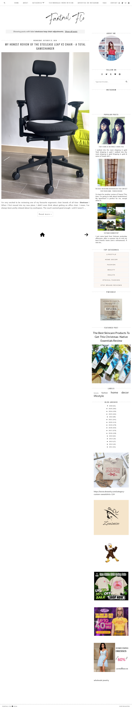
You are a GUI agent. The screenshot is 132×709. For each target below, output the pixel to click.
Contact (114, 3)
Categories (37, 3)
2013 (111, 441)
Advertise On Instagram (88, 3)
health (111, 275)
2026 (111, 406)
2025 (110, 408)
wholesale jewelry (101, 680)
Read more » (45, 214)
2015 (111, 436)
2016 (110, 433)
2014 (111, 439)
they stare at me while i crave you (111, 146)
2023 (110, 414)
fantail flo (7, 706)
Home (16, 3)
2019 (110, 425)
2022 (111, 417)
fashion (111, 264)
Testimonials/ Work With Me (61, 3)
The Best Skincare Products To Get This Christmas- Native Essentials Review (111, 336)
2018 (110, 428)
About (25, 3)
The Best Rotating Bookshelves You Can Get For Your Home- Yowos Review (111, 189)
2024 (110, 411)
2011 (111, 447)
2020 (110, 422)
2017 (110, 430)
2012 (111, 444)
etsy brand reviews (111, 285)
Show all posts (71, 31)
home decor (111, 259)
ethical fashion (111, 280)
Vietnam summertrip (111, 233)
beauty (111, 270)
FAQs (105, 3)
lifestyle (111, 254)
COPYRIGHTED (124, 706)
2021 (110, 419)
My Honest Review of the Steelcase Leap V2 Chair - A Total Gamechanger (45, 46)
